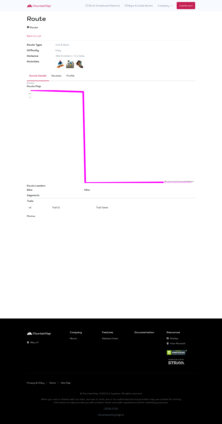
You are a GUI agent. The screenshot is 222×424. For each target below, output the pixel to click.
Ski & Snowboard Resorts (103, 5)
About (73, 338)
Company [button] (163, 5)
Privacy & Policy (35, 382)
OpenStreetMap (174, 181)
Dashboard (186, 5)
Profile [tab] (70, 75)
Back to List (34, 35)
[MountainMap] (39, 333)
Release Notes (110, 338)
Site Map (66, 382)
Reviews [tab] (56, 75)
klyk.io (120, 414)
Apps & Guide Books (139, 5)
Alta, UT (33, 342)
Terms (52, 382)
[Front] (39, 5)
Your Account (176, 343)
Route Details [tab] (38, 75)
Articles (172, 338)
